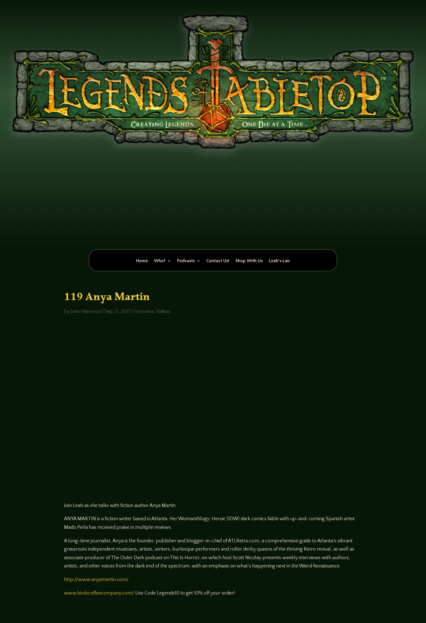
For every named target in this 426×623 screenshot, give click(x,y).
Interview (144, 311)
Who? (160, 261)
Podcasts (186, 261)
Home (142, 261)
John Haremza (86, 311)
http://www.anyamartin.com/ (96, 579)
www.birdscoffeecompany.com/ (99, 593)
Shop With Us (249, 261)
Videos (163, 311)
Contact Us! (217, 261)
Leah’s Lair (279, 261)
